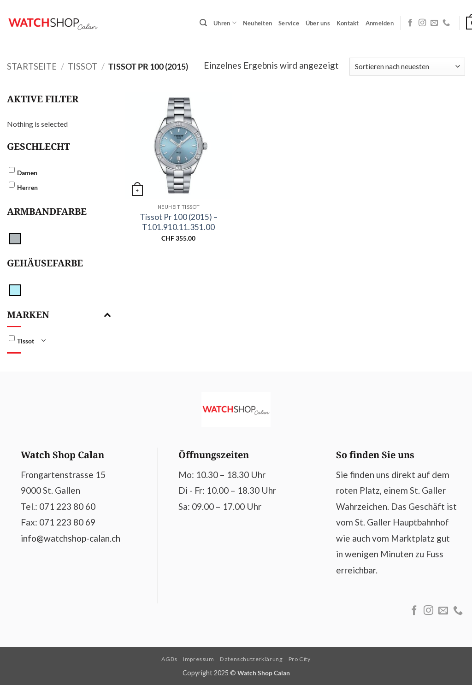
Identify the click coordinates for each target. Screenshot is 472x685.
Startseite (32, 66)
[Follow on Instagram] (422, 23)
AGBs (169, 658)
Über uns (318, 23)
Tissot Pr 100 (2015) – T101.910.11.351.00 (179, 222)
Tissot (82, 66)
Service (288, 23)
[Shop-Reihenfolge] (407, 67)
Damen (27, 173)
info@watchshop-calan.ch (70, 538)
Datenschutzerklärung (251, 658)
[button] (203, 23)
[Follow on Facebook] (410, 23)
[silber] (15, 238)
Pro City (300, 658)
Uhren (224, 22)
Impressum (198, 658)
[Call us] (446, 23)
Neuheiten (257, 23)
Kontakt (347, 23)
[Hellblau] (15, 289)
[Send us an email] (434, 23)
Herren (27, 187)
